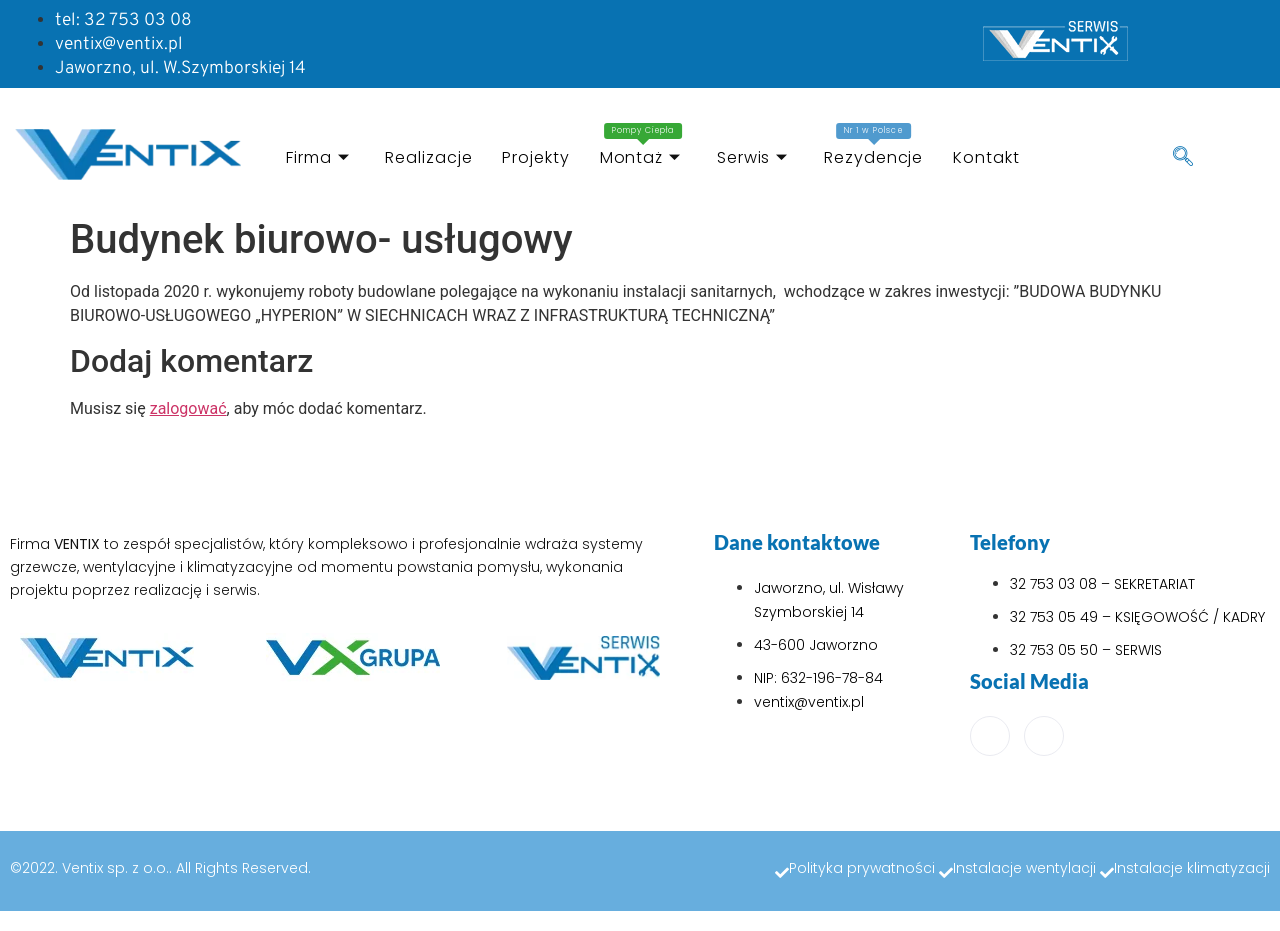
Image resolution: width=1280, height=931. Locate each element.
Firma (317, 157)
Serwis (752, 157)
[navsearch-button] (1183, 158)
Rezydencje (873, 146)
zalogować (188, 408)
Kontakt (986, 157)
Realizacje (428, 157)
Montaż (641, 146)
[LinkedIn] (1044, 736)
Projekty (535, 157)
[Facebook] (990, 736)
